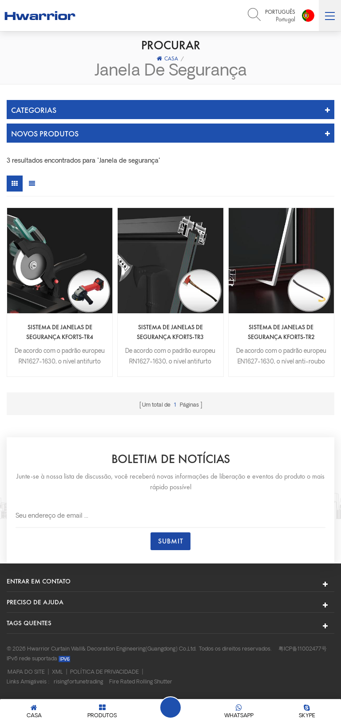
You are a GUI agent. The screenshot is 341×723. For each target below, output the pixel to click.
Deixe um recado (170, 707)
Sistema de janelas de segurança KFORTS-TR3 (170, 332)
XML (57, 672)
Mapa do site (26, 672)
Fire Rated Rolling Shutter (140, 682)
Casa (167, 58)
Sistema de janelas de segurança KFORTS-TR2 (281, 332)
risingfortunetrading (78, 682)
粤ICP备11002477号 (302, 649)
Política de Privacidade (104, 672)
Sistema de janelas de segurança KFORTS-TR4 (59, 332)
